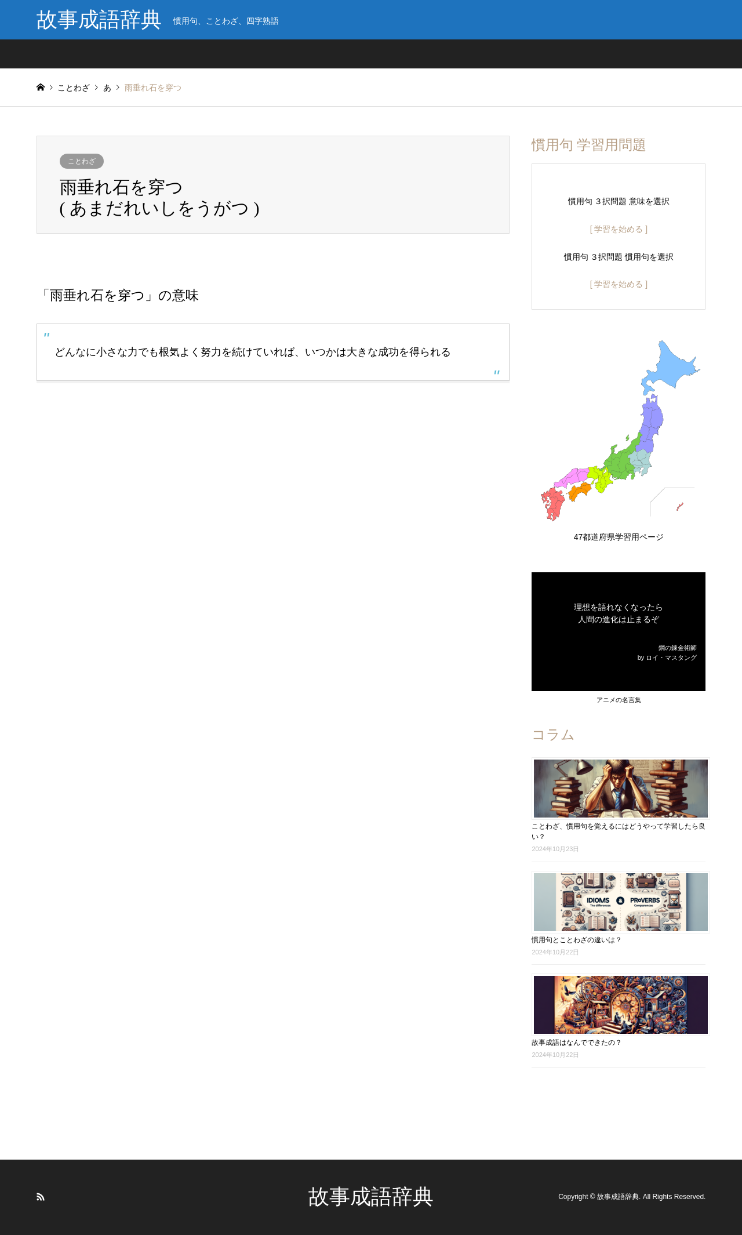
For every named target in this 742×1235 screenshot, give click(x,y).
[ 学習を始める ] (619, 229)
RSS (41, 1197)
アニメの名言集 (618, 699)
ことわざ (82, 161)
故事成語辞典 (371, 1196)
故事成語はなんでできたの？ (577, 1042)
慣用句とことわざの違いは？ (577, 940)
